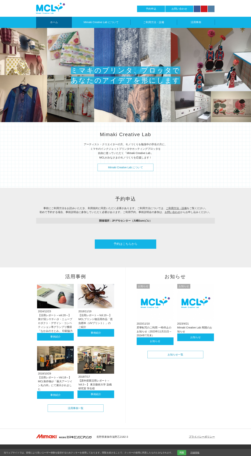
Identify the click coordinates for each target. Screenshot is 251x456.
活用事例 (196, 22)
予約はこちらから (125, 243)
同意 (181, 452)
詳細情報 (194, 452)
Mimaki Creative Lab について (101, 22)
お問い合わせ (179, 8)
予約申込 (151, 8)
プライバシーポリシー (202, 436)
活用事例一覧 (75, 408)
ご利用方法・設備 (153, 22)
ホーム (54, 22)
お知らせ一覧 (175, 354)
